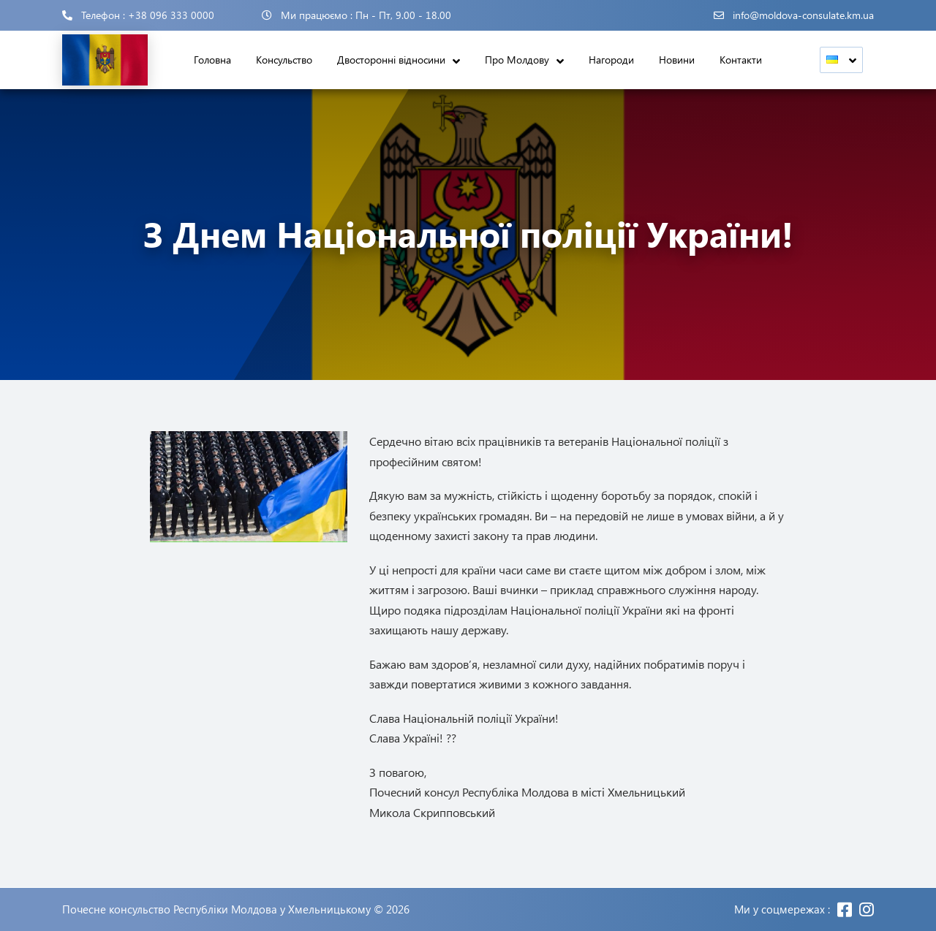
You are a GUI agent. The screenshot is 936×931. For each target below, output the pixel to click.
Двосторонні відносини (391, 59)
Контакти (741, 59)
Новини (677, 59)
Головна (212, 59)
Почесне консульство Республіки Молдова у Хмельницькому (216, 909)
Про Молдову (517, 59)
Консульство (284, 59)
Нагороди (611, 59)
